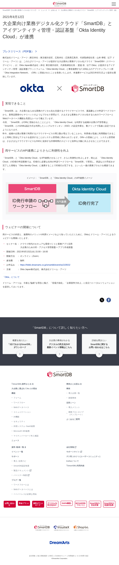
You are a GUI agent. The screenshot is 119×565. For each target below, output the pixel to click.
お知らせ (54, 10)
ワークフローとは (21, 485)
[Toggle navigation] (114, 5)
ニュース (44, 10)
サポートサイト (73, 452)
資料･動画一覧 (17, 447)
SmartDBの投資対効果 (109, 504)
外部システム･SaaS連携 (24, 426)
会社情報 (70, 447)
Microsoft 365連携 (22, 431)
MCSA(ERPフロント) (80, 504)
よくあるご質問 (73, 419)
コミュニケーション (22, 412)
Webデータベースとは (23, 489)
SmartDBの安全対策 (95, 504)
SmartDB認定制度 (21, 466)
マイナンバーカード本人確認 (26, 436)
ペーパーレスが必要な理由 (25, 494)
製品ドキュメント (21, 471)
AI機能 (16, 417)
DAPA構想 (66, 503)
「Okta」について (11, 277)
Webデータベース (21, 407)
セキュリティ (19, 422)
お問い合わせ (9, 504)
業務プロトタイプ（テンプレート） (76, 413)
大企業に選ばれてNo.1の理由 (24, 389)
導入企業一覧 (74, 393)
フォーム (17, 398)
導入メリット (74, 407)
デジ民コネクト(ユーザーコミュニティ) (83, 456)
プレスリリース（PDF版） (18, 51)
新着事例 (72, 398)
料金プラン (23, 503)
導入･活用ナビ (20, 461)
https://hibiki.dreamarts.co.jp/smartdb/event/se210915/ (45, 265)
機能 (13, 393)
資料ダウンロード (37, 504)
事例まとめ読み (73, 384)
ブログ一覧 (16, 480)
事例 (68, 389)
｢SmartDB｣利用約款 (75, 466)
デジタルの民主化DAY (52, 504)
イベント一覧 (17, 452)
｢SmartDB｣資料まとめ (21, 384)
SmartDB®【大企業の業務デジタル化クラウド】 (20, 10)
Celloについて (72, 461)
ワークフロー (19, 403)
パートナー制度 (20, 475)
